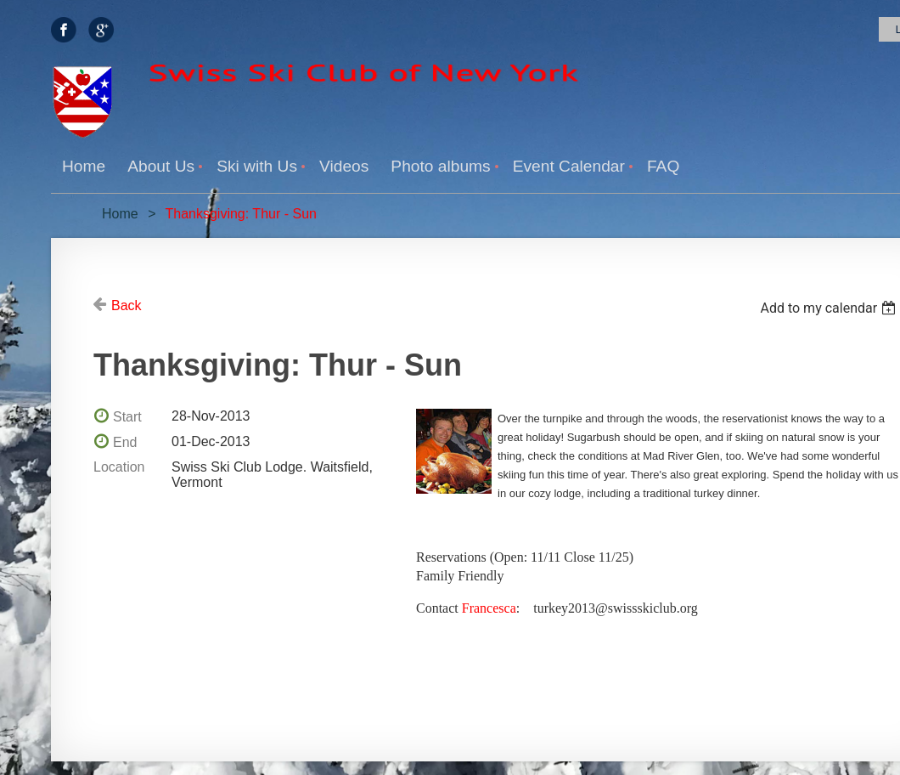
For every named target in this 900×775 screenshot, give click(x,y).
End (125, 442)
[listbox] (830, 308)
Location (119, 467)
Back (126, 305)
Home (120, 213)
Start (127, 417)
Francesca (489, 608)
